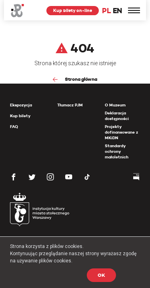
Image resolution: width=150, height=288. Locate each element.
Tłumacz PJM (70, 105)
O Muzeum (115, 105)
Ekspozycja (21, 105)
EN (117, 10)
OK (101, 275)
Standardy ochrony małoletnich (116, 151)
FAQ (14, 126)
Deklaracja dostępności (117, 115)
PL (106, 10)
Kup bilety (20, 115)
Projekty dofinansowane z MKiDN (121, 132)
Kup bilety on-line (72, 10)
